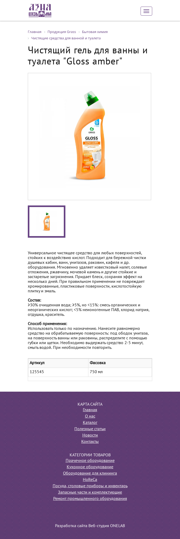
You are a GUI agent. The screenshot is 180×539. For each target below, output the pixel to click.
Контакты (90, 442)
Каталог (90, 423)
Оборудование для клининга (90, 473)
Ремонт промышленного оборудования (90, 499)
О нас (90, 416)
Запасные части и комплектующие (90, 492)
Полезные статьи (90, 429)
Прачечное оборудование (90, 461)
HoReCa (90, 480)
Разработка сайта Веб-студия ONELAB (90, 526)
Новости (90, 435)
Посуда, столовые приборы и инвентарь (90, 486)
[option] (89, 136)
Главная (90, 410)
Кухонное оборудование (90, 467)
